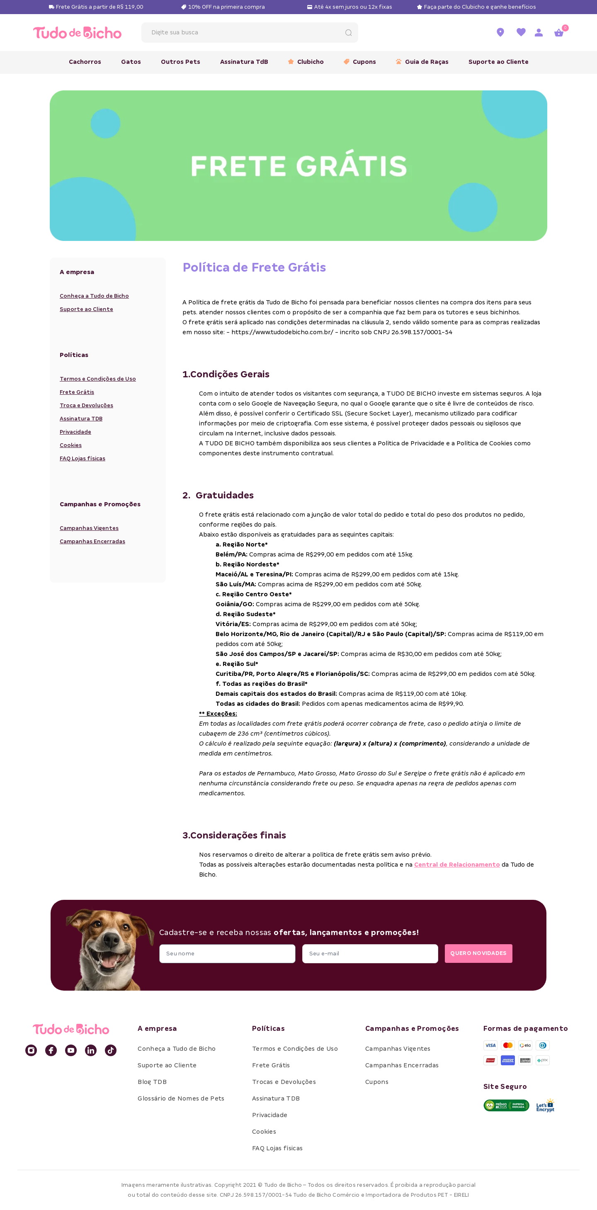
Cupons (360, 61)
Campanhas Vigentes (89, 528)
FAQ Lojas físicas (82, 458)
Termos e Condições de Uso (98, 379)
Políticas (268, 1029)
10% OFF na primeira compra (226, 7)
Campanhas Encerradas (92, 541)
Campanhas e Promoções (412, 1029)
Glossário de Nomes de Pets (181, 1098)
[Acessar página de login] (538, 32)
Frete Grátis (77, 392)
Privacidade (75, 432)
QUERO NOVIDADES (474, 953)
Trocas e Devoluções (284, 1082)
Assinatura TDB (81, 418)
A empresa (157, 1029)
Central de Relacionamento (457, 864)
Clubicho (306, 61)
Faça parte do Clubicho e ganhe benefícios (480, 7)
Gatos (131, 61)
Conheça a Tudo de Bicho (94, 296)
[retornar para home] (77, 33)
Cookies (71, 445)
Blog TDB (152, 1082)
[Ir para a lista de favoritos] (521, 32)
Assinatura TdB (244, 61)
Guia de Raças (422, 61)
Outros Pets (180, 61)
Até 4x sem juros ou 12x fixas (353, 7)
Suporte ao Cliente (498, 61)
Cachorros (85, 61)
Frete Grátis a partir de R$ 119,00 (99, 7)
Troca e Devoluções (86, 405)
